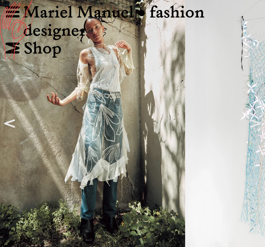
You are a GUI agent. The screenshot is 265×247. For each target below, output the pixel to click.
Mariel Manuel (84, 13)
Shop (33, 49)
